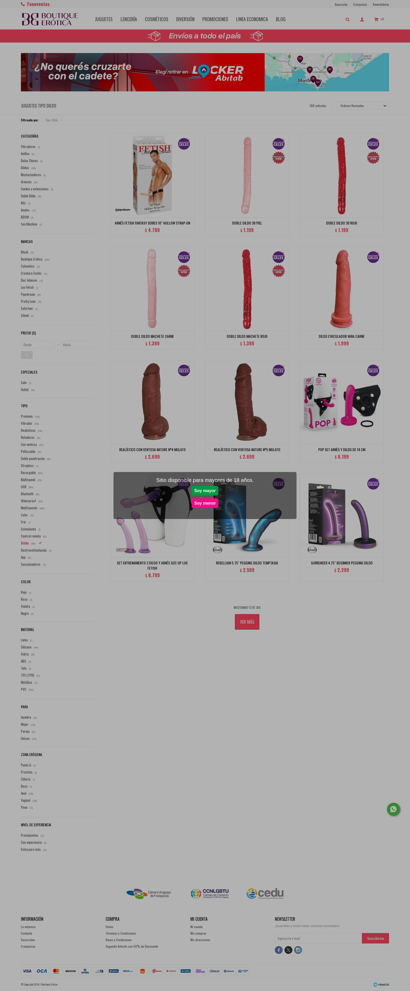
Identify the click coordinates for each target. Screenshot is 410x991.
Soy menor (205, 503)
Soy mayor (205, 490)
